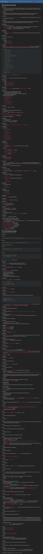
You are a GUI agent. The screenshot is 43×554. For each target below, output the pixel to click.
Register (38, 1)
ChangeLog (13, 1)
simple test (14, 482)
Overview (9, 1)
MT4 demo (19, 482)
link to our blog (17, 511)
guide (6, 234)
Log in (41, 1)
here (26, 336)
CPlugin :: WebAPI (4, 1)
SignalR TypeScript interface (28, 1)
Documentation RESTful (19, 1)
